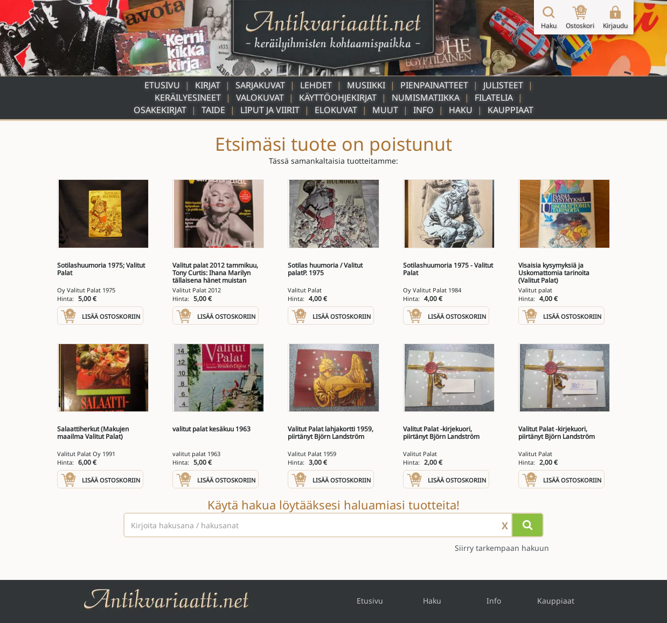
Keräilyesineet (188, 97)
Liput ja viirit (270, 110)
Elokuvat (336, 110)
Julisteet (503, 85)
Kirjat (207, 85)
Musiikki (366, 85)
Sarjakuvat (260, 85)
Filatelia (494, 97)
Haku (461, 110)
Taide (213, 110)
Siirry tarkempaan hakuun (502, 548)
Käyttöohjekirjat (338, 97)
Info (423, 110)
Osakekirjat (160, 110)
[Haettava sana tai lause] (333, 525)
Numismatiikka (426, 97)
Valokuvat (260, 97)
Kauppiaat (510, 110)
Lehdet (316, 85)
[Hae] (527, 525)
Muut (385, 110)
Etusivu (162, 85)
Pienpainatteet (434, 85)
